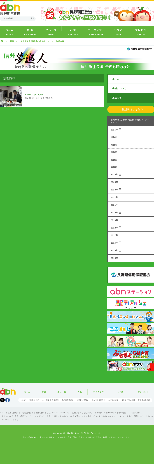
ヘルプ (23, 400)
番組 (12, 41)
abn (8, 391)
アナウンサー (99, 392)
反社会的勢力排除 (128, 400)
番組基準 (55, 400)
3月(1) (114, 152)
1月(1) (114, 167)
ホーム (1, 41)
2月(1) (114, 159)
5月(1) (114, 137)
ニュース (61, 392)
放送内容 (60, 41)
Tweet (2, 400)
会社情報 (45, 400)
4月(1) (114, 145)
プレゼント (143, 392)
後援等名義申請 (144, 400)
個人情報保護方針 (98, 400)
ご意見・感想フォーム (22, 416)
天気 (79, 392)
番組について (119, 88)
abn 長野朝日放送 (10, 8)
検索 (32, 18)
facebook (7, 400)
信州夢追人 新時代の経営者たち (35, 41)
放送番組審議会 (83, 400)
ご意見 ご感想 (33, 400)
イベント (122, 392)
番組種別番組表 (68, 400)
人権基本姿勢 (113, 400)
